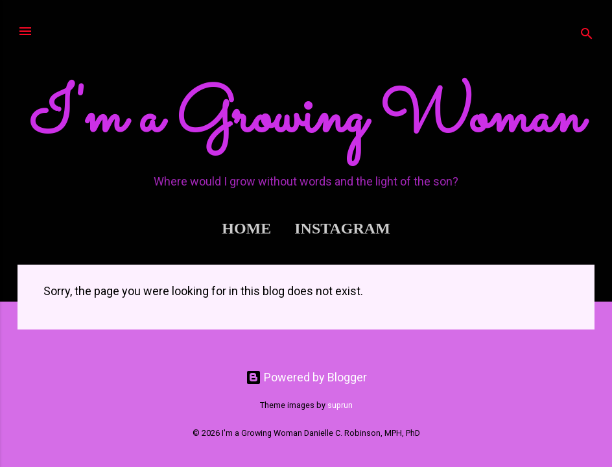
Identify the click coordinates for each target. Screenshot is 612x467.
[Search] (586, 35)
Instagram (342, 228)
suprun (340, 405)
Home (246, 228)
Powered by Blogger (306, 377)
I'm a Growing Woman (306, 118)
